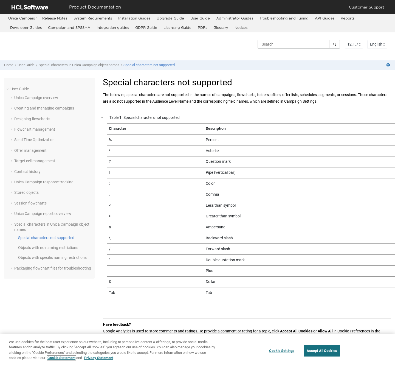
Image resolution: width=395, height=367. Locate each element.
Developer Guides (26, 27)
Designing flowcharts (32, 119)
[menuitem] (23, 18)
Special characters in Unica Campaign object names (79, 65)
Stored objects (26, 192)
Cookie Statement (61, 360)
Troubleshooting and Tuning (284, 18)
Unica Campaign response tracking (44, 182)
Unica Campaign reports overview (42, 213)
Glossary (220, 27)
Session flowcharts (30, 203)
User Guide (200, 18)
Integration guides (113, 27)
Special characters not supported (149, 65)
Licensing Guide (177, 27)
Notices (241, 27)
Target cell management (34, 161)
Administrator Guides (234, 18)
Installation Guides (134, 18)
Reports (347, 18)
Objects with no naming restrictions (48, 247)
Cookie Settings (281, 352)
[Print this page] (388, 65)
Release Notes (54, 18)
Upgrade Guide (170, 18)
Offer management (30, 150)
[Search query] (299, 44)
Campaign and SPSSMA (69, 27)
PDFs (202, 27)
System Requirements (93, 18)
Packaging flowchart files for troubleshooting (52, 268)
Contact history (27, 171)
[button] (8, 89)
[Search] (334, 44)
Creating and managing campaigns (44, 108)
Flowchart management (34, 129)
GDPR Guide (146, 27)
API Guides (324, 18)
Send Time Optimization (34, 140)
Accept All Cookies (322, 352)
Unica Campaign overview (36, 98)
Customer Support (366, 7)
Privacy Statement (98, 360)
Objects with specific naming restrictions (52, 257)
